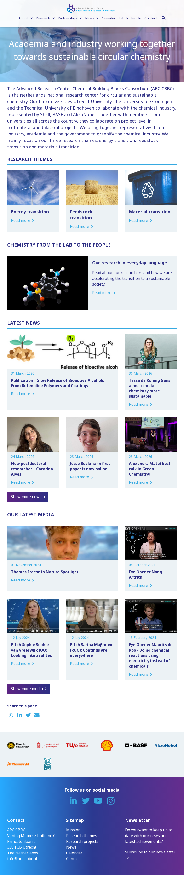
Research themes (81, 835)
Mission (73, 830)
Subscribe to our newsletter (150, 852)
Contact (150, 18)
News (71, 847)
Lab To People (130, 18)
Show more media (27, 688)
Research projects (82, 841)
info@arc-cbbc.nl (22, 858)
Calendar (108, 18)
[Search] (164, 17)
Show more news (26, 496)
